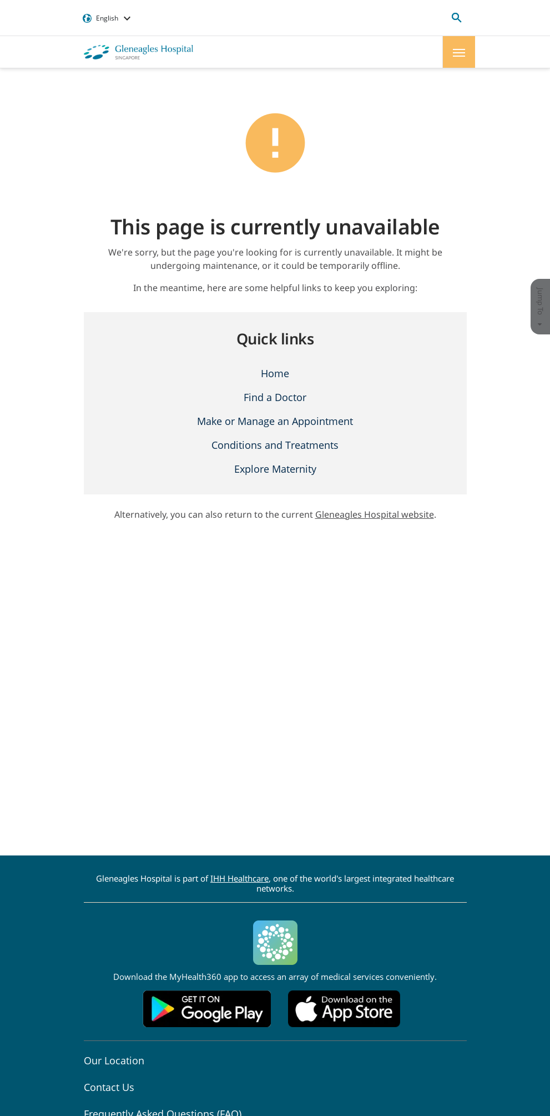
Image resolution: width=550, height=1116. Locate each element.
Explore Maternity (275, 469)
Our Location (114, 1060)
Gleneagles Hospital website (374, 514)
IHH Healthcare (239, 878)
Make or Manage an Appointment (275, 421)
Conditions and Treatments (275, 445)
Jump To (541, 307)
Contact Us (109, 1087)
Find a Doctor (275, 397)
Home (275, 373)
